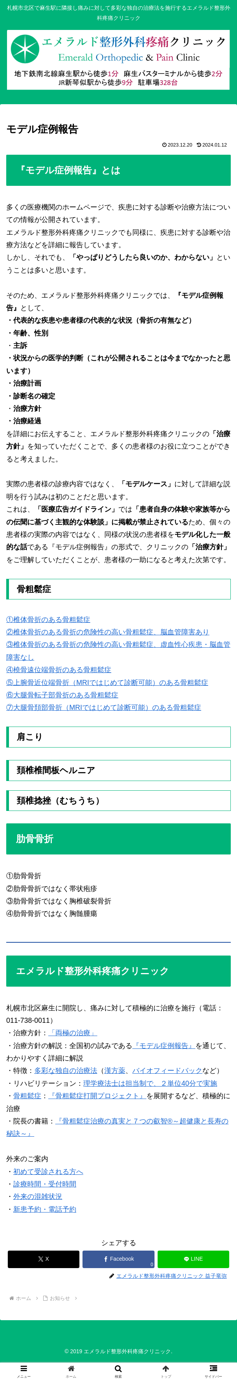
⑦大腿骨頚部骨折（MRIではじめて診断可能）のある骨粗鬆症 (103, 707)
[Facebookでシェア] (118, 1259)
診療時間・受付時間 (44, 1184)
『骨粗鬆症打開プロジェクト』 (97, 1096)
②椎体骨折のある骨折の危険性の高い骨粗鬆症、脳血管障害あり (107, 632)
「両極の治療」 (72, 1033)
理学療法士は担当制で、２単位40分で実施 (150, 1083)
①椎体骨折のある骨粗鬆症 (48, 620)
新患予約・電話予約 (44, 1209)
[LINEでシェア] (194, 1259)
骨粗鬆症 (27, 1096)
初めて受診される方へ (48, 1172)
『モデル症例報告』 (163, 1046)
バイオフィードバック (167, 1071)
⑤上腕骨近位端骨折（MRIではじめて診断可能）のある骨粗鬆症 (107, 683)
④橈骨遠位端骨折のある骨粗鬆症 (58, 670)
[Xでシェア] (44, 1259)
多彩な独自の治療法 (65, 1071)
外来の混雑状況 (37, 1196)
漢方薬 (114, 1071)
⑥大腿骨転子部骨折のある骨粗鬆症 (62, 695)
